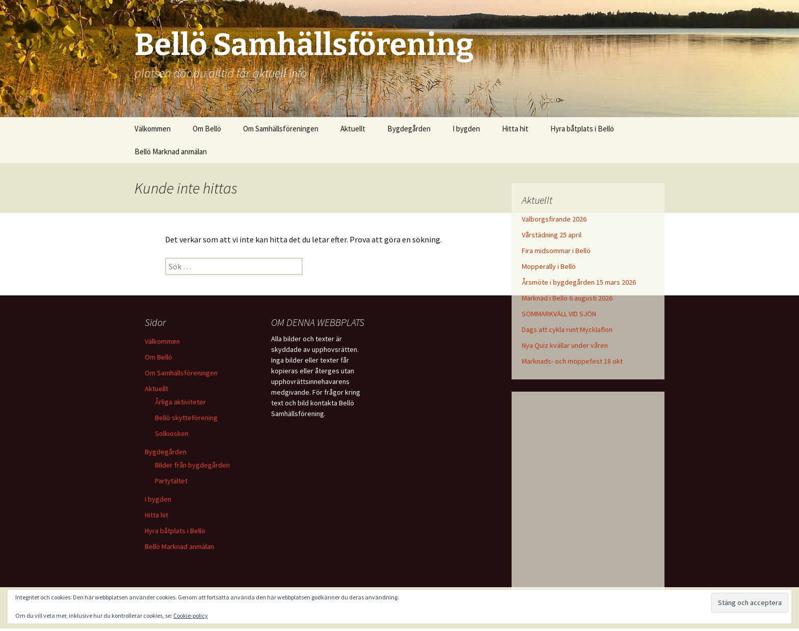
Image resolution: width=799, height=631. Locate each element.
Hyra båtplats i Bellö (582, 128)
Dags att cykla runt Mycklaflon (567, 329)
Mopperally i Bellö (549, 266)
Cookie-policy (190, 615)
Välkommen (153, 128)
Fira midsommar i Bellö (556, 250)
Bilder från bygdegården (192, 465)
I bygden (466, 128)
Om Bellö (207, 128)
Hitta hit (515, 128)
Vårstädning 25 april (551, 234)
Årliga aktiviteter (180, 401)
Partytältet (171, 480)
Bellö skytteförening (186, 417)
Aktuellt (352, 128)
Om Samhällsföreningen (280, 128)
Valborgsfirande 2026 (554, 219)
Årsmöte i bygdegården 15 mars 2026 (579, 282)
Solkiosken (172, 433)
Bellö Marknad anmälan (171, 151)
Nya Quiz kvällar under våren (565, 345)
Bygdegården (409, 128)
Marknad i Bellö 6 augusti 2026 (567, 298)
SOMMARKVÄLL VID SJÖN (559, 313)
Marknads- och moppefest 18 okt (572, 361)
